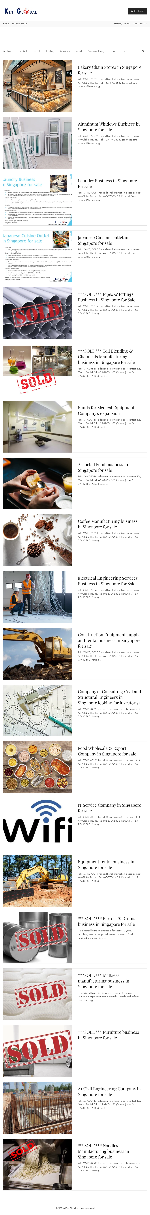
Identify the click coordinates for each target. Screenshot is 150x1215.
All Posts (8, 51)
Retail (79, 51)
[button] (143, 51)
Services (65, 51)
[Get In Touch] (137, 11)
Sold (37, 51)
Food (113, 51)
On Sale (23, 51)
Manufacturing (96, 51)
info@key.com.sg (121, 23)
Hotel (125, 51)
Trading (50, 51)
